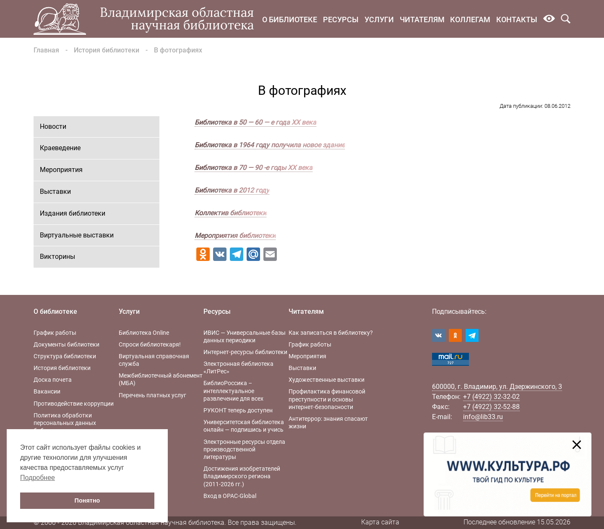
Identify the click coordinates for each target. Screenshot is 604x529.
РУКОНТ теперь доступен (238, 410)
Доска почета (53, 379)
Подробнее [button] (37, 477)
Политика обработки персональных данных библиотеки (65, 423)
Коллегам (470, 19)
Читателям (422, 19)
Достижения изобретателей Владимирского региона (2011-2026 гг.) (241, 476)
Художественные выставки (326, 379)
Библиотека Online (144, 332)
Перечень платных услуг (152, 395)
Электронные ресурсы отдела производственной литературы (244, 449)
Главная (46, 50)
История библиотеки (106, 50)
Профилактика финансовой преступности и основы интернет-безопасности (327, 399)
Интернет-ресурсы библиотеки (245, 352)
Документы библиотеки (66, 344)
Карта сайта (380, 522)
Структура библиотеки (65, 356)
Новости (53, 126)
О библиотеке (289, 19)
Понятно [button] (87, 500)
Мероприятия (61, 170)
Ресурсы (341, 19)
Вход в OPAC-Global (229, 496)
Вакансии (47, 391)
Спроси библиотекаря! (150, 344)
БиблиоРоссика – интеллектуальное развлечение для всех (233, 390)
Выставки (55, 191)
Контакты (516, 19)
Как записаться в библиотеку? (331, 332)
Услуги (379, 19)
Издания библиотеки (72, 213)
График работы (55, 332)
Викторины (57, 257)
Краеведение (60, 148)
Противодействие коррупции (74, 403)
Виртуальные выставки (77, 235)
